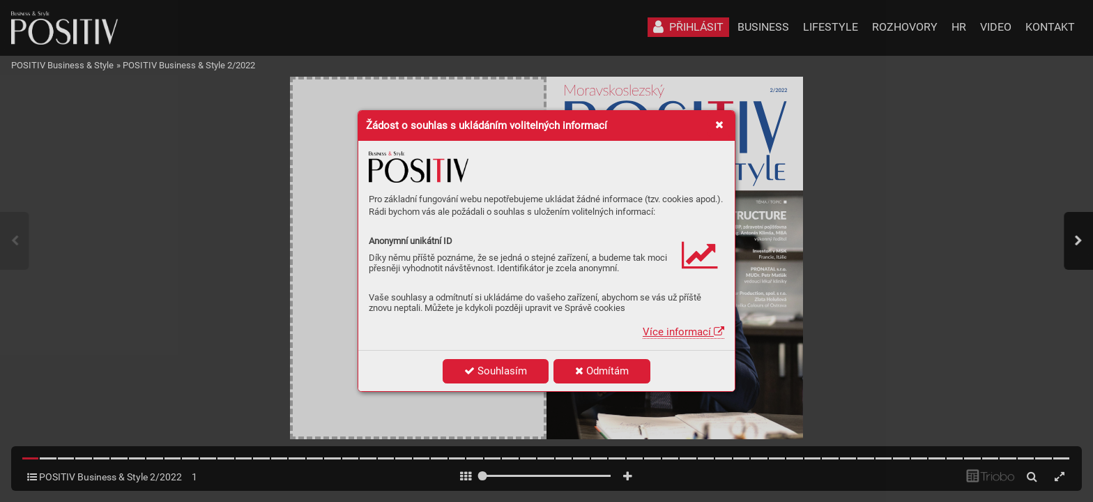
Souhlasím (495, 371)
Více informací (683, 332)
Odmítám (602, 371)
